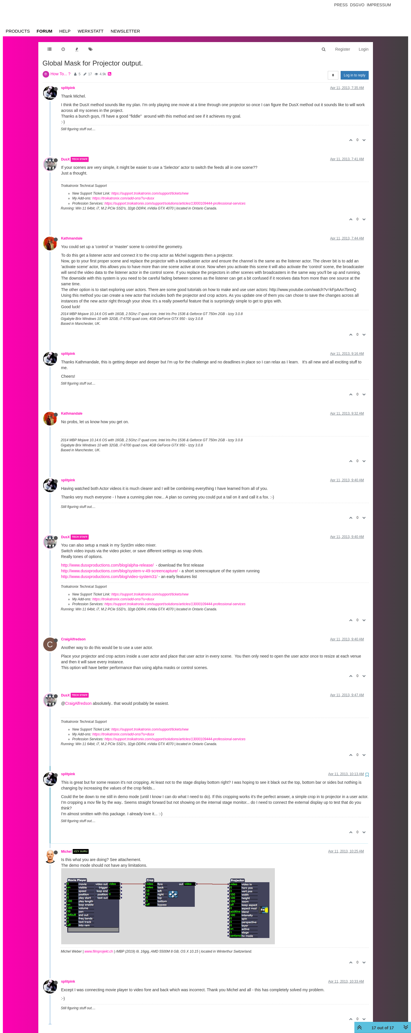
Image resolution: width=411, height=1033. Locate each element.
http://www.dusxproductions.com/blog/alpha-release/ (107, 565)
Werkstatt (91, 31)
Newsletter (125, 31)
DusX (65, 159)
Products (18, 31)
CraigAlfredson (73, 639)
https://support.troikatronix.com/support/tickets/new (149, 193)
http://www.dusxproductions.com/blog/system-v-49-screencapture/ (119, 571)
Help (64, 31)
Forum (44, 31)
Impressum (379, 5)
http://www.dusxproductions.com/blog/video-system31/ (109, 576)
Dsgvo (357, 5)
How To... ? (61, 74)
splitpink (68, 88)
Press (341, 5)
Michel (66, 851)
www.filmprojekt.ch (98, 951)
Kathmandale (72, 238)
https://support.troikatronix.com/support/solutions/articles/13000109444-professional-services (174, 203)
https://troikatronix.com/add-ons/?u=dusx (123, 198)
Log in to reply (354, 75)
